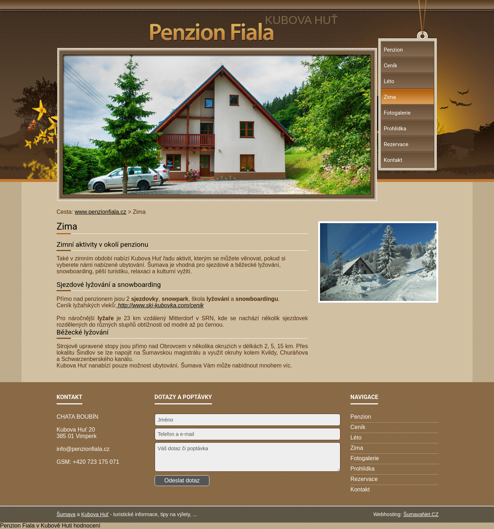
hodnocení (86, 526)
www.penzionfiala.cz (100, 212)
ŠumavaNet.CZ (421, 514)
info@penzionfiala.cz (83, 449)
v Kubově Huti (54, 526)
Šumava (66, 514)
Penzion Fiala (17, 526)
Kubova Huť (95, 514)
